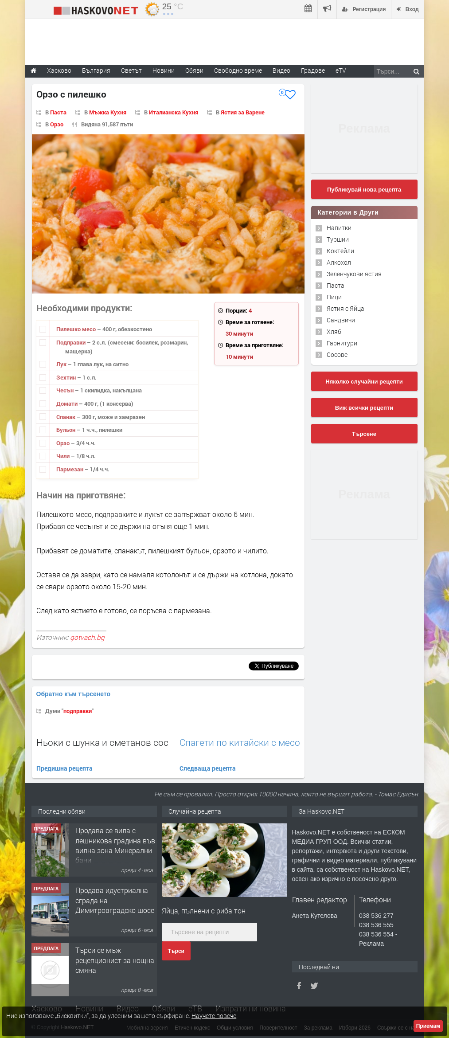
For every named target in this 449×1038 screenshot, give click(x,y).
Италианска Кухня (173, 112)
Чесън (65, 390)
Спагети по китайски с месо (240, 742)
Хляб (334, 331)
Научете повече (213, 1015)
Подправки (71, 342)
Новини (163, 70)
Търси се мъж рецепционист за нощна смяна (114, 960)
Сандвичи (341, 320)
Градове (313, 70)
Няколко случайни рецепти (363, 381)
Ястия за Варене (243, 112)
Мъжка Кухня (107, 112)
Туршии (338, 239)
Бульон (66, 430)
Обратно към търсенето (73, 693)
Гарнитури (342, 343)
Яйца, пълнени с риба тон (204, 910)
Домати (67, 403)
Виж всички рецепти (364, 407)
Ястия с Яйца (345, 308)
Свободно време (238, 70)
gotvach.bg (87, 637)
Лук (62, 364)
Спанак (66, 417)
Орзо (56, 124)
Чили (63, 456)
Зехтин (66, 377)
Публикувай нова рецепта (364, 189)
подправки (77, 711)
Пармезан (70, 469)
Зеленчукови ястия (354, 274)
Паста (58, 112)
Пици (334, 297)
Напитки (339, 227)
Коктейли (340, 251)
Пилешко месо (76, 329)
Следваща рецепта (208, 768)
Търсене (364, 434)
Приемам (428, 1026)
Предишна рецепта (64, 768)
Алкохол (339, 262)
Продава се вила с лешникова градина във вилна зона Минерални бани (115, 845)
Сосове (337, 354)
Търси (176, 951)
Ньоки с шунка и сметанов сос (102, 742)
